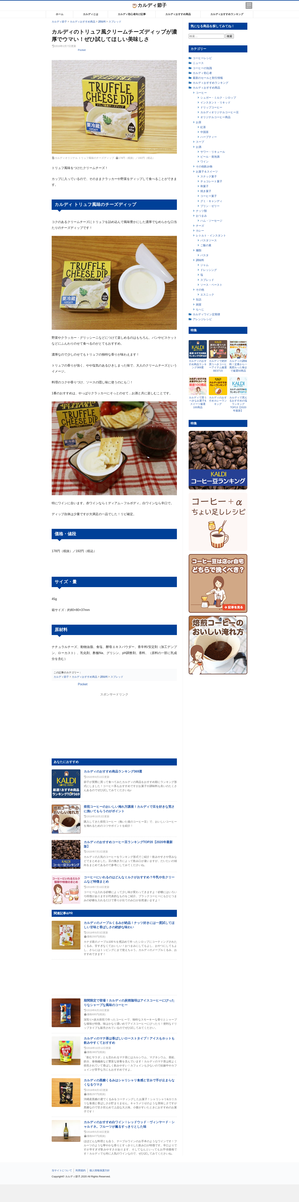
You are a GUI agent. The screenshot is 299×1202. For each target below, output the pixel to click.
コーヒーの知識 (202, 68)
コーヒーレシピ (202, 58)
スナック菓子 (208, 176)
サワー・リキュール (212, 151)
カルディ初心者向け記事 (132, 14)
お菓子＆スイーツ (207, 171)
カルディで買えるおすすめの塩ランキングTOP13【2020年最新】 (238, 404)
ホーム (59, 14)
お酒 (198, 146)
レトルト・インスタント (211, 235)
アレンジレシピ (202, 319)
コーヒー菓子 (208, 196)
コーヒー (201, 92)
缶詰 (198, 299)
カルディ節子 (149, 5)
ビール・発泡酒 (210, 156)
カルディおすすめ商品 (178, 14)
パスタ (204, 255)
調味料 (200, 260)
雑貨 (198, 304)
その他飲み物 (204, 166)
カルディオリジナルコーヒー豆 (219, 112)
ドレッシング (208, 269)
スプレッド (207, 279)
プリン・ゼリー (210, 206)
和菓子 (204, 186)
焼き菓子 (205, 191)
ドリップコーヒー (211, 107)
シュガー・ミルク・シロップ (218, 97)
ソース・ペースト (211, 284)
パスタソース (208, 240)
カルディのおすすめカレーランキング (218, 401)
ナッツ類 (201, 210)
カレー (200, 230)
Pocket (82, 50)
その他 (200, 289)
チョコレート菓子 (211, 181)
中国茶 (204, 132)
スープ (200, 141)
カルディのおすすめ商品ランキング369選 (113, 771)
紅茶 (203, 127)
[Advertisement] (149, 1193)
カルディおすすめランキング (226, 14)
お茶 (198, 122)
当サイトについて (62, 1170)
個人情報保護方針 (99, 1170)
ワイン (204, 161)
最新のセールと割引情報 (208, 77)
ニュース (198, 63)
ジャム (204, 265)
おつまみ (201, 215)
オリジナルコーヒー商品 (215, 117)
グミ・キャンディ (211, 201)
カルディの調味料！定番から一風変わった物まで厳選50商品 (238, 365)
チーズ (200, 225)
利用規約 (81, 1170)
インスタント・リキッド (215, 102)
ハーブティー (208, 136)
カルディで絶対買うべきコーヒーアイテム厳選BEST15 (218, 365)
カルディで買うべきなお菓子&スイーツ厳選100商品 (198, 402)
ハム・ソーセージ (211, 220)
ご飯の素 (205, 245)
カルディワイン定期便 (206, 314)
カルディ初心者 (202, 73)
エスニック (207, 294)
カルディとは (90, 14)
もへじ (200, 309)
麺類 (198, 250)
